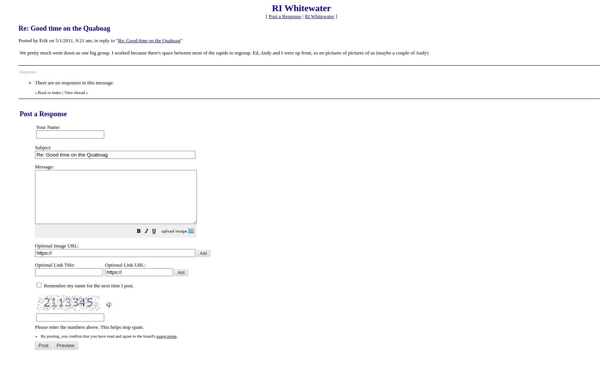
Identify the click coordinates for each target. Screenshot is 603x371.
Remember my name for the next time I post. (85, 296)
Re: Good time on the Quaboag (149, 40)
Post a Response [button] (285, 16)
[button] (158, 243)
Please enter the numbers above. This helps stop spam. (314, 252)
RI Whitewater (319, 16)
